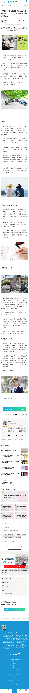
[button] (21, 435)
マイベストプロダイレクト (14, 674)
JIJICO (14, 678)
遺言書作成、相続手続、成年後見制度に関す (12, 537)
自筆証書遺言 (13, 541)
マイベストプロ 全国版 (14, 670)
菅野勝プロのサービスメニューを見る (14, 409)
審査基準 (7, 648)
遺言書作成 (5, 541)
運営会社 (14, 661)
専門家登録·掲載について (14, 659)
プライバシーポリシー (14, 665)
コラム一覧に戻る (15, 547)
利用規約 (14, 663)
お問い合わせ (14, 667)
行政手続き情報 (6, 527)
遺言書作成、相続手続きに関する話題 (13, 24)
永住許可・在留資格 (21, 534)
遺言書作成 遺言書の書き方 (9, 534)
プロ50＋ (14, 676)
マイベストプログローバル (14, 680)
